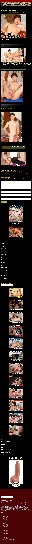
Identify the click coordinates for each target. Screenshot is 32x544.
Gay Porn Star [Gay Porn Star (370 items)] (14, 505)
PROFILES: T (5, 533)
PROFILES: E (5, 520)
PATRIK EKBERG (10, 454)
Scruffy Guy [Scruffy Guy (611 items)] (22, 508)
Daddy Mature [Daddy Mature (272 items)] (4, 505)
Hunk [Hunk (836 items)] (27, 506)
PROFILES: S (5, 532)
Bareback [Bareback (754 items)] (11, 501)
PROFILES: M (5, 527)
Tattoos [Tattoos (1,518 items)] (18, 509)
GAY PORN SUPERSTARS (7, 515)
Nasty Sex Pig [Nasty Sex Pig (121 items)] (11, 508)
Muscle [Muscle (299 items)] (26, 507)
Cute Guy (6, 171)
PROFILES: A (5, 516)
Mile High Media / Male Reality (16, 12)
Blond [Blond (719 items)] (16, 503)
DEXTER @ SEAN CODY (9, 449)
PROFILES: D (5, 519)
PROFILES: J (5, 524)
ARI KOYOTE (8, 441)
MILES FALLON (4, 275)
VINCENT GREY (4, 254)
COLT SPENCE (4, 245)
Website (2, 197)
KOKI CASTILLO (4, 259)
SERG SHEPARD (5, 278)
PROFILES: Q (5, 530)
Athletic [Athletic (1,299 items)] (7, 501)
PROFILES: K (5, 525)
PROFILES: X (5, 536)
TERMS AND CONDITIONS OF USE (8, 539)
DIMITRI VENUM (5, 267)
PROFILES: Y (5, 537)
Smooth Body (12, 171)
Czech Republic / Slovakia (9, 12)
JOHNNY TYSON (5, 264)
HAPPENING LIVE (5, 514)
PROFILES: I (5, 523)
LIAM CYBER (6, 447)
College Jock (3, 171)
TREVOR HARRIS (5, 256)
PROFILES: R (5, 531)
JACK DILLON (7, 446)
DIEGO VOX (4, 246)
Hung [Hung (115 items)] (24, 506)
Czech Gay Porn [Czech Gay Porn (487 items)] (24, 504)
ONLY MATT (4, 280)
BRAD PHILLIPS (8, 439)
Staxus (21, 12)
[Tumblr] (3, 493)
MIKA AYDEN (4, 251)
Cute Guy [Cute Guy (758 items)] (18, 504)
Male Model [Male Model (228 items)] (10, 507)
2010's (5, 12)
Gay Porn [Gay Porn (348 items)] (9, 505)
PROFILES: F (5, 521)
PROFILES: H (5, 522)
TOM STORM (4, 262)
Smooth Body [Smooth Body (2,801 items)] (9, 509)
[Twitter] (2, 493)
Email (2, 193)
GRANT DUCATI (4, 270)
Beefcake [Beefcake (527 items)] (21, 501)
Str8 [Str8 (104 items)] (15, 509)
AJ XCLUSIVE (4, 265)
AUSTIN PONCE (4, 272)
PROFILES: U (5, 534)
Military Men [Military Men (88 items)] (23, 507)
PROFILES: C (5, 518)
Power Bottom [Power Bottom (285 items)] (16, 508)
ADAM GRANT (9, 452)
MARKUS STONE (5, 257)
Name (2, 190)
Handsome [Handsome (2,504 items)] (20, 506)
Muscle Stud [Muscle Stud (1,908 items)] (5, 508)
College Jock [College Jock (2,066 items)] (22, 503)
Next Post (28, 173)
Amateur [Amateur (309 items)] (3, 501)
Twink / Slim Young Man (17, 171)
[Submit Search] (2, 285)
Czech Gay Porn (9, 171)
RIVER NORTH (4, 243)
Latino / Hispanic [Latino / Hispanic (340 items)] (4, 507)
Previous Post (4, 173)
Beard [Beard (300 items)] (17, 501)
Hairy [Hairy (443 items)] (15, 506)
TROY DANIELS (4, 249)
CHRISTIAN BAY (8, 444)
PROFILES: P (5, 529)
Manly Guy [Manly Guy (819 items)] (15, 507)
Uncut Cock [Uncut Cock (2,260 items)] (7, 510)
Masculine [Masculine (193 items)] (20, 507)
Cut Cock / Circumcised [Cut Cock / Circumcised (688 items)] (10, 504)
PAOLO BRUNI (4, 248)
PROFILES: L (5, 526)
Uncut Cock (21, 171)
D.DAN (3, 273)
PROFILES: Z (5, 538)
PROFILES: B (5, 517)
